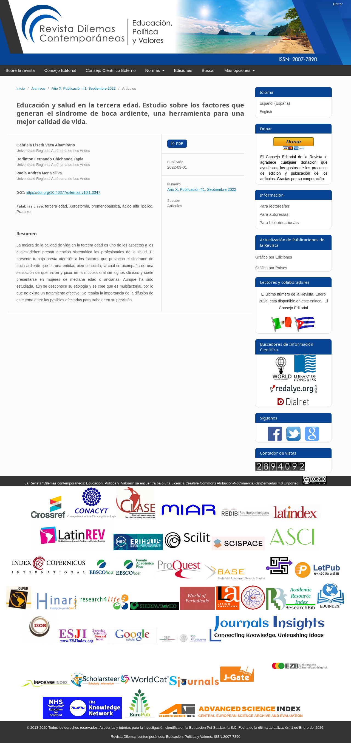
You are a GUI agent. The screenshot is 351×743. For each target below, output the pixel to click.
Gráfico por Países (271, 268)
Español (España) (274, 103)
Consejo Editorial (60, 70)
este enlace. (312, 301)
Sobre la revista (20, 70)
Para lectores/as (274, 206)
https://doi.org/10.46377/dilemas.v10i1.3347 (63, 192)
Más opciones (237, 70)
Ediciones (183, 70)
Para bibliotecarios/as (279, 222)
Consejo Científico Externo (111, 70)
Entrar (338, 4)
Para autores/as (273, 214)
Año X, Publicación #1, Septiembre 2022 (83, 88)
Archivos (38, 88)
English (265, 111)
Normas (153, 70)
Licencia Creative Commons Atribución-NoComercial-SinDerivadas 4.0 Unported (234, 483)
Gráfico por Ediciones (273, 257)
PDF (179, 143)
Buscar (208, 70)
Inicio (20, 88)
